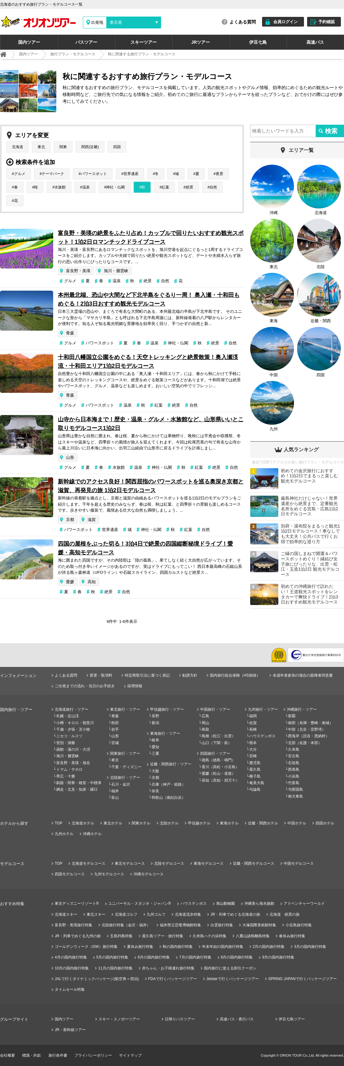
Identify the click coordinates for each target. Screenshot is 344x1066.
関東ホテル (141, 823)
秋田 (115, 723)
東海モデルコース (209, 863)
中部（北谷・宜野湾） (307, 729)
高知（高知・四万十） (220, 780)
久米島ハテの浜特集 (209, 936)
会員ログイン (285, 21)
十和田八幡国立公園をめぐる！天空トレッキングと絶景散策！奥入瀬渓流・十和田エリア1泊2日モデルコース (148, 361)
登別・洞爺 (65, 743)
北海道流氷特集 (188, 914)
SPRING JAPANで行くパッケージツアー (302, 979)
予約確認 (326, 21)
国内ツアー (29, 42)
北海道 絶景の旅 (285, 914)
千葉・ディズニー (126, 767)
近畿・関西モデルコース (253, 863)
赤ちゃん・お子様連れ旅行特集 (168, 968)
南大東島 (295, 796)
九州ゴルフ (156, 914)
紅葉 (165, 187)
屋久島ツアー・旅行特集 (162, 936)
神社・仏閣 (115, 187)
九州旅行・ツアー (263, 709)
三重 (155, 753)
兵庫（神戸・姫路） (168, 784)
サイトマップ (130, 1055)
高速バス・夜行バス (237, 1019)
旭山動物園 (225, 903)
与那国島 (295, 789)
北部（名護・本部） (305, 743)
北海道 (17, 147)
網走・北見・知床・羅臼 (77, 789)
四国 (117, 147)
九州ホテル (64, 834)
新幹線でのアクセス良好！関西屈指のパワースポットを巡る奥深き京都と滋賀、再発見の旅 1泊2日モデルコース (151, 485)
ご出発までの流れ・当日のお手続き (85, 686)
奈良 (155, 791)
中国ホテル (296, 823)
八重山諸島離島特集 (253, 936)
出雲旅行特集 (221, 925)
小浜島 (293, 776)
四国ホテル (325, 823)
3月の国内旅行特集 (310, 946)
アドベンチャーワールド (304, 903)
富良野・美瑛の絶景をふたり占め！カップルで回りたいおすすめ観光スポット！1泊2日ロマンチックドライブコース (151, 237)
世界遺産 (131, 174)
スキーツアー (143, 42)
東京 (115, 760)
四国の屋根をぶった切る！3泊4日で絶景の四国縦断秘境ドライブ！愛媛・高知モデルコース (145, 548)
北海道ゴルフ (126, 914)
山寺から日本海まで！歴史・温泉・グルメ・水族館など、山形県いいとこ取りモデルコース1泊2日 (151, 423)
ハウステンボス (262, 736)
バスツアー (86, 42)
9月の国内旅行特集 (278, 957)
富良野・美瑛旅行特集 (73, 925)
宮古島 (293, 756)
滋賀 (92, 519)
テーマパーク (53, 174)
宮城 (115, 743)
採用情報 (134, 686)
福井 (115, 791)
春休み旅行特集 (292, 936)
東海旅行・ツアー (165, 733)
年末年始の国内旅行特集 (222, 946)
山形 (70, 457)
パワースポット (94, 174)
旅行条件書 (57, 1055)
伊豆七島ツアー (292, 1019)
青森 (70, 333)
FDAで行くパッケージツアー (172, 979)
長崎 (253, 729)
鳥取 (205, 729)
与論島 (255, 789)
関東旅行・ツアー (125, 753)
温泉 (86, 187)
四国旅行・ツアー (215, 753)
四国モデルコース (70, 874)
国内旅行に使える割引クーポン (230, 968)
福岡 (253, 716)
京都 (70, 519)
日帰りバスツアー (180, 1019)
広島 (205, 716)
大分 (253, 749)
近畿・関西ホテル (263, 823)
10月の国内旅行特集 (72, 968)
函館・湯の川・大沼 (73, 749)
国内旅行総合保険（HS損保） (235, 675)
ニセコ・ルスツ (69, 736)
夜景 (219, 174)
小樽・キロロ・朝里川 (75, 723)
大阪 (155, 771)
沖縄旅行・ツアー (302, 709)
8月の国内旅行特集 (237, 957)
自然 (213, 187)
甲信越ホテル (199, 823)
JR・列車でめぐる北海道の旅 (235, 914)
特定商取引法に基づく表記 (147, 675)
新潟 (155, 723)
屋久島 (255, 769)
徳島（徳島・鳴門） (218, 760)
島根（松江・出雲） (218, 736)
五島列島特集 (121, 936)
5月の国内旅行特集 (112, 957)
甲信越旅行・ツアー (167, 709)
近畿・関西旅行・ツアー (170, 764)
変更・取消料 (101, 675)
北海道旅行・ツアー (72, 709)
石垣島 (293, 763)
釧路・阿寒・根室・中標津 (78, 783)
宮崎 (253, 756)
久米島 (293, 749)
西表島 (293, 769)
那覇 (292, 716)
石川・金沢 (120, 784)
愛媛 (70, 581)
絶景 (189, 187)
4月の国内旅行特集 (71, 957)
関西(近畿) (90, 147)
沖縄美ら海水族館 (259, 903)
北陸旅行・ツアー (125, 777)
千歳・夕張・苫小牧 (73, 729)
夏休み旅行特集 (140, 946)
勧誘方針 (189, 675)
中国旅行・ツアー (215, 709)
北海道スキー (66, 914)
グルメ (19, 174)
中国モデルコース (299, 863)
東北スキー (96, 914)
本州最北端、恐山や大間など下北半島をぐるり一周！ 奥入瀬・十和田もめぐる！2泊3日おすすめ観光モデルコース (149, 299)
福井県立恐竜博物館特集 (180, 925)
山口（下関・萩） (217, 743)
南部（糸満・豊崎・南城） (310, 723)
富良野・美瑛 (78, 270)
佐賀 (253, 723)
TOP (58, 823)
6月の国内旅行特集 (154, 957)
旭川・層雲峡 (116, 270)
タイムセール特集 (70, 989)
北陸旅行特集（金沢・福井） (126, 925)
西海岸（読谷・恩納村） (308, 736)
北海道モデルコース (88, 863)
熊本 (253, 743)
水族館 (60, 187)
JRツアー (200, 42)
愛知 (155, 747)
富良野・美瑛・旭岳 (73, 763)
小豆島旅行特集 (299, 925)
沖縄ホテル (92, 834)
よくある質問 (243, 21)
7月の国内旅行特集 (195, 957)
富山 (115, 797)
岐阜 (155, 740)
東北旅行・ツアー (125, 709)
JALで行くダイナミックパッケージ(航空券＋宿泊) (97, 979)
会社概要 (7, 1055)
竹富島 (293, 783)
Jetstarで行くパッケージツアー (232, 979)
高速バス (315, 42)
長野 (155, 716)
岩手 (115, 729)
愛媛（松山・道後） (218, 773)
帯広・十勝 (65, 776)
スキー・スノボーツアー (119, 1019)
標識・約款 (31, 1055)
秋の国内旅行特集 (178, 946)
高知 (92, 581)
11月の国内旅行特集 (115, 968)
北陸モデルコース (169, 863)
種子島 (255, 776)
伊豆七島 (258, 42)
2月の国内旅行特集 (269, 946)
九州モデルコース (109, 874)
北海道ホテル (83, 823)
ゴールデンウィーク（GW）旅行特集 (86, 946)
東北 (41, 147)
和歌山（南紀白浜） (168, 797)
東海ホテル (229, 823)
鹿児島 (255, 763)
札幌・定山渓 (67, 716)
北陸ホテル (169, 823)
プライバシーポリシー (93, 1055)
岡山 (205, 723)
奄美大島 (256, 783)
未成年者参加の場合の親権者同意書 (303, 675)
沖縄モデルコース (149, 874)
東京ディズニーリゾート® (77, 903)
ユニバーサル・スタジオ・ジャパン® (139, 903)
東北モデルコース (130, 863)
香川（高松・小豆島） (220, 767)
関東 (63, 147)
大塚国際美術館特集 (259, 925)
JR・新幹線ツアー (70, 1030)
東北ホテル (113, 823)
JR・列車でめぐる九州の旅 (78, 936)
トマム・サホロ (69, 769)
